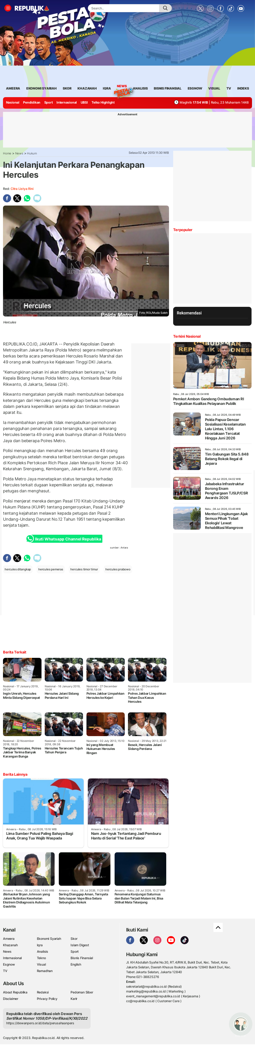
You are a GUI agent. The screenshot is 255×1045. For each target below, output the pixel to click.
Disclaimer (10, 999)
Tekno (41, 958)
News (122, 87)
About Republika (15, 992)
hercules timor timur (84, 569)
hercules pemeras (50, 569)
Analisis (42, 951)
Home (7, 153)
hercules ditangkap (18, 569)
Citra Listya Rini (22, 189)
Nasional (12, 102)
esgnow (195, 88)
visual (214, 88)
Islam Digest (80, 945)
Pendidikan (31, 102)
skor (67, 88)
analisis (140, 88)
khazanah (87, 88)
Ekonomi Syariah (41, 88)
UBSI (84, 102)
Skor (74, 938)
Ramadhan (45, 971)
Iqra (40, 945)
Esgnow (9, 964)
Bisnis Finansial (167, 88)
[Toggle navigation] (8, 8)
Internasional (66, 102)
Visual (41, 964)
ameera (13, 88)
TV (228, 88)
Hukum (32, 153)
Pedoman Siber (82, 992)
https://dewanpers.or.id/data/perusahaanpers (40, 1023)
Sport (48, 102)
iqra (107, 88)
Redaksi (43, 992)
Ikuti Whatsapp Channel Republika (65, 539)
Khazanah (10, 945)
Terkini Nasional (187, 336)
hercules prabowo (117, 569)
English (76, 964)
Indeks (243, 88)
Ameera (9, 938)
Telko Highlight (103, 102)
